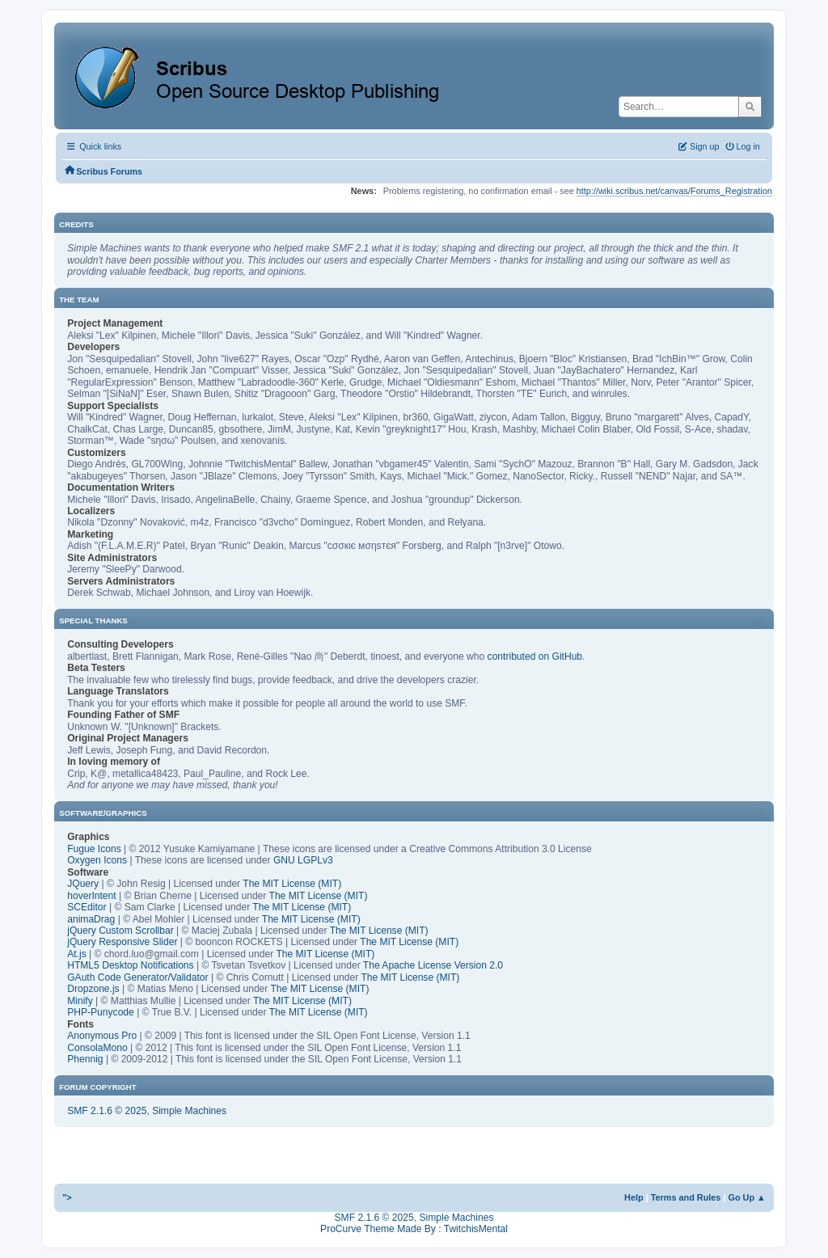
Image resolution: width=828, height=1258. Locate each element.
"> (67, 1197)
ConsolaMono (97, 1047)
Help (634, 1197)
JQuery (83, 883)
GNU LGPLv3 (303, 860)
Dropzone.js (93, 988)
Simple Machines (189, 1111)
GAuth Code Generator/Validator (137, 977)
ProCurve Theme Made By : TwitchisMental (414, 1229)
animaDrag (91, 919)
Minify (80, 1001)
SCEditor (86, 907)
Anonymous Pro (102, 1035)
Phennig (85, 1059)
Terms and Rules (686, 1197)
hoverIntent (91, 895)
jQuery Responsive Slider (122, 942)
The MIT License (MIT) (292, 883)
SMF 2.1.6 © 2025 (106, 1111)
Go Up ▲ (746, 1197)
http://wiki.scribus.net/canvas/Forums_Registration (674, 191)
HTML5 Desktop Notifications (130, 965)
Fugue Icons (93, 849)
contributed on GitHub (535, 656)
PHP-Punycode (100, 1012)
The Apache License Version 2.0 (433, 965)
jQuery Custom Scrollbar (120, 930)
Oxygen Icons (97, 860)
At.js (77, 954)
